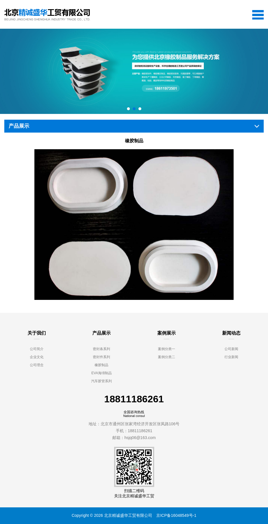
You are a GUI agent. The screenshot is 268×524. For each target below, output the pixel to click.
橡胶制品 (101, 365)
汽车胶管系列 (101, 381)
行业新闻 (231, 357)
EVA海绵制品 (101, 373)
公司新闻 (231, 349)
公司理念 (37, 365)
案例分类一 (166, 349)
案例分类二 (166, 357)
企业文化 (37, 357)
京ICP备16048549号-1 (176, 515)
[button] (128, 108)
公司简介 (37, 349)
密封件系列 (101, 357)
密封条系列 (101, 349)
